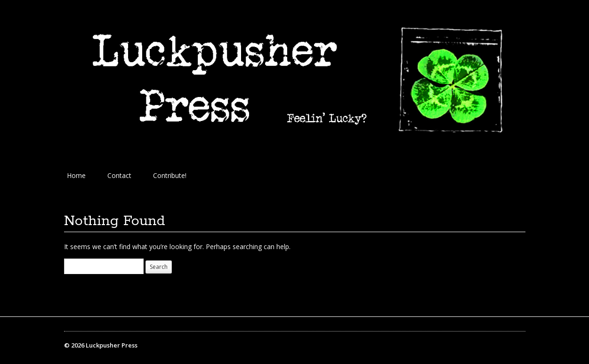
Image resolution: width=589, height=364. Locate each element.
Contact (119, 175)
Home (76, 175)
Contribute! (169, 175)
